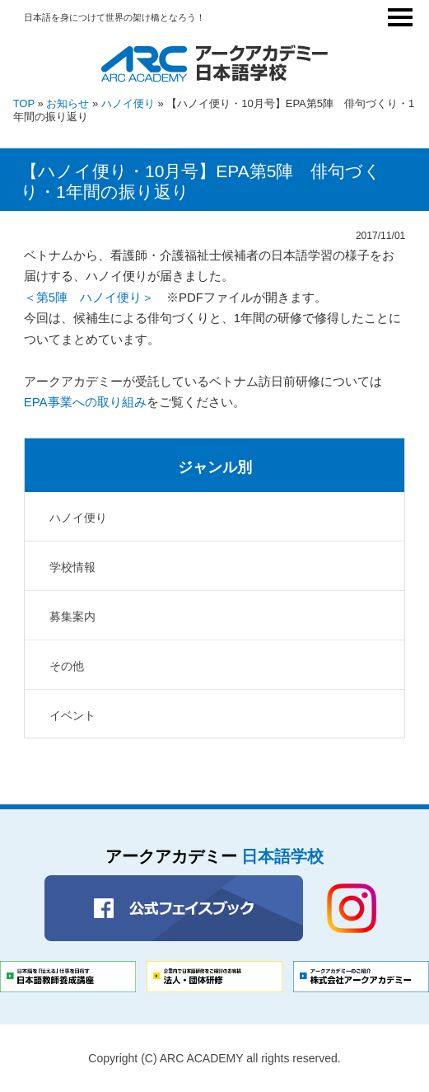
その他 (66, 666)
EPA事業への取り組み (85, 402)
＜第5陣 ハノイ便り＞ (89, 297)
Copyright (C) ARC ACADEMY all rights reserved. (214, 1058)
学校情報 (72, 567)
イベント (72, 715)
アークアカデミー (214, 856)
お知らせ (67, 103)
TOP (24, 103)
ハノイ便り (128, 103)
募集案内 (72, 616)
